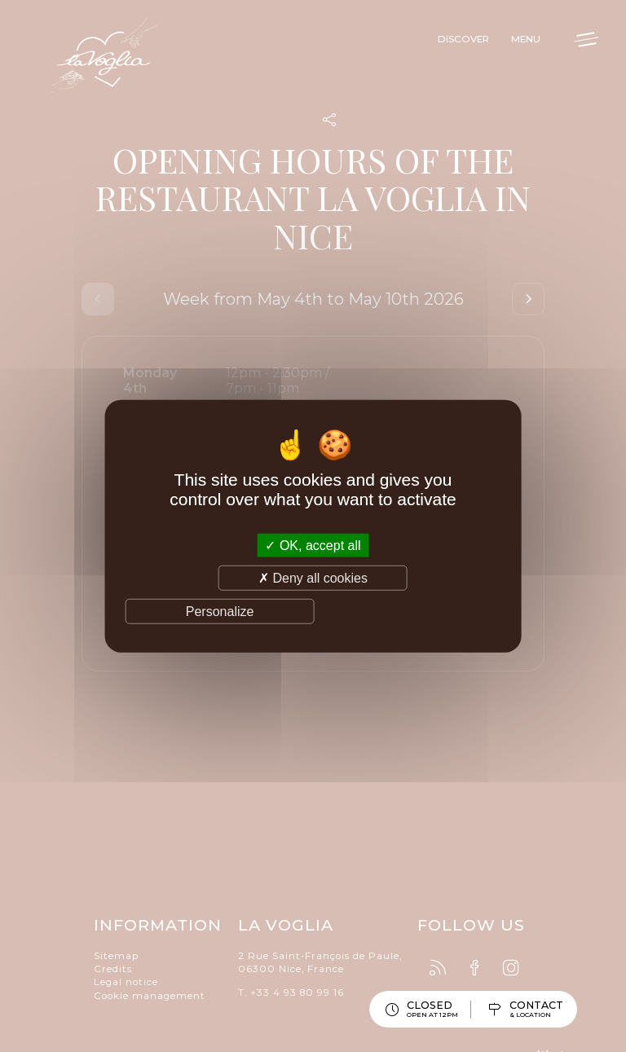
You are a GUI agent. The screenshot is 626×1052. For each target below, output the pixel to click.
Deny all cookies (313, 577)
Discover (446, 43)
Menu (515, 43)
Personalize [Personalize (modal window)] (220, 611)
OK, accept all (312, 545)
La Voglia (130, 69)
